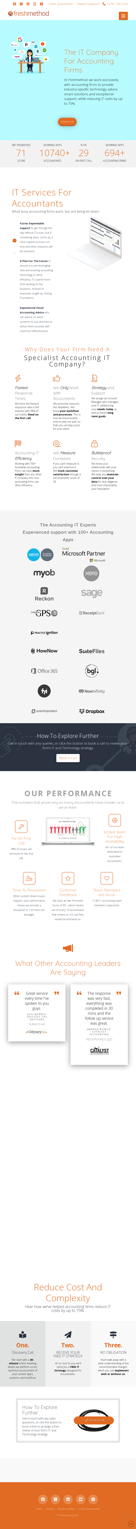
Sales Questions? (62, 4)
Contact (50, 1509)
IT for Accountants (89, 1509)
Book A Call (94, 1420)
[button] (123, 16)
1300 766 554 (115, 4)
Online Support (66, 1509)
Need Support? (88, 4)
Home (39, 1509)
